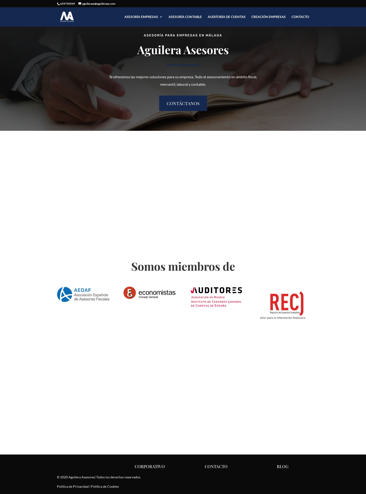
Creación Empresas (268, 17)
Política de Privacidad (73, 486)
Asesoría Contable (185, 17)
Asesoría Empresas (141, 17)
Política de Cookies (105, 486)
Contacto (300, 17)
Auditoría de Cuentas (227, 17)
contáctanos (183, 103)
